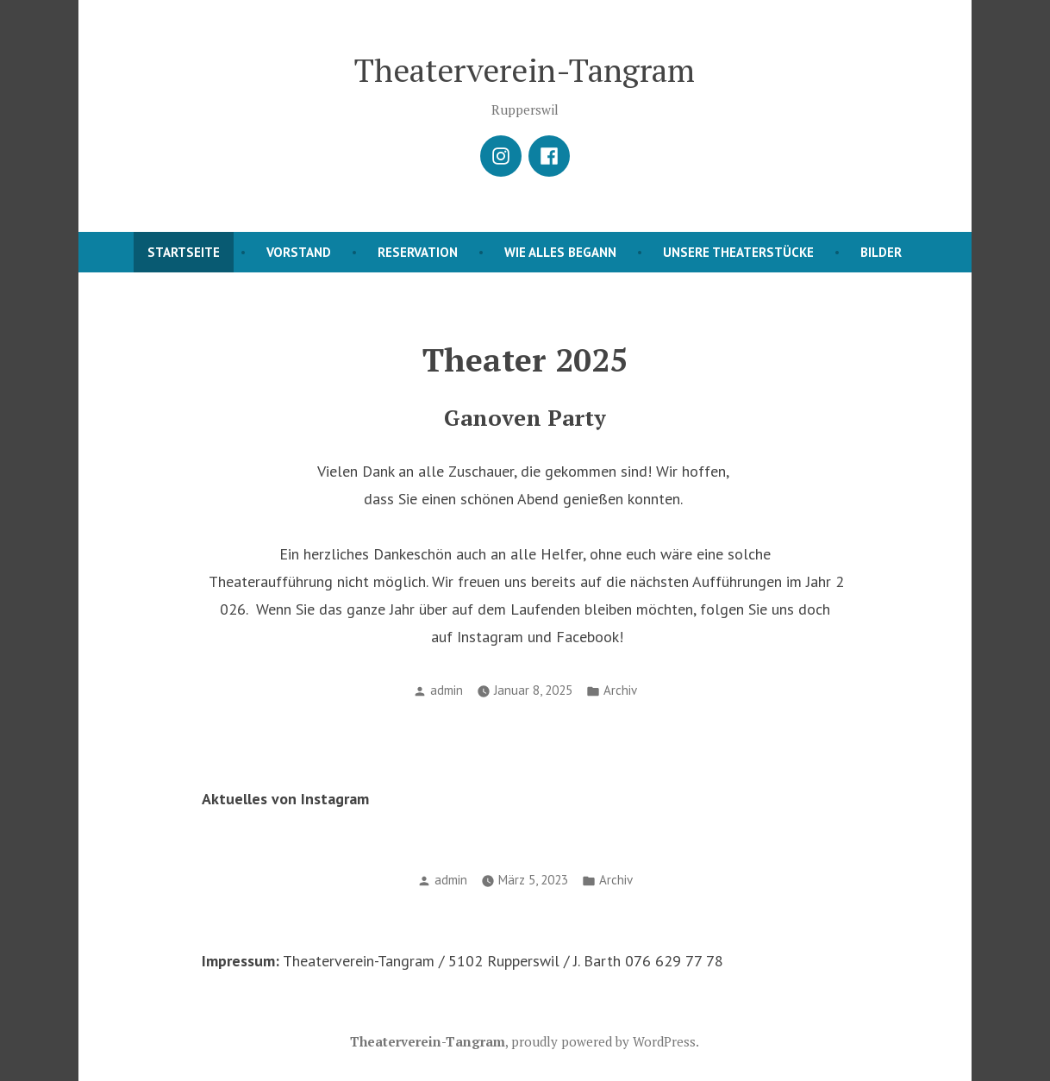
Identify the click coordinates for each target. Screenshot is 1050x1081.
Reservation (418, 252)
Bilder (881, 252)
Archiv (620, 690)
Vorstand (298, 252)
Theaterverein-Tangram (524, 69)
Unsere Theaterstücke (738, 252)
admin (446, 690)
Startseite (183, 252)
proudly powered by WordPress (603, 1041)
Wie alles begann (560, 252)
